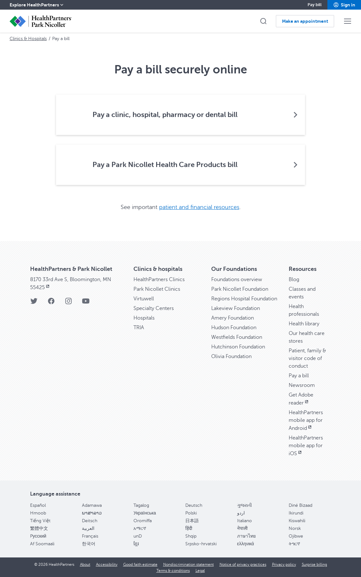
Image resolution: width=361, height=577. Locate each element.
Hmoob (38, 512)
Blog (294, 279)
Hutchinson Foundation (238, 346)
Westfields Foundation (236, 337)
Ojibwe (296, 535)
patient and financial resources (199, 207)
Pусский (38, 535)
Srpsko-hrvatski (201, 543)
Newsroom (302, 385)
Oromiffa (142, 520)
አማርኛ (139, 528)
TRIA (138, 327)
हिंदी (188, 528)
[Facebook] (51, 302)
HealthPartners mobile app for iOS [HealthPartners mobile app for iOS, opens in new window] (306, 445)
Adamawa (92, 505)
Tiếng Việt (40, 520)
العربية (88, 528)
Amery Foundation (232, 318)
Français (90, 535)
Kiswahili (297, 520)
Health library (304, 323)
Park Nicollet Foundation (239, 289)
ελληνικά (245, 543)
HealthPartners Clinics (159, 279)
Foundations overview (236, 279)
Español (38, 505)
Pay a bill (299, 375)
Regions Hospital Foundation (244, 298)
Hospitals (144, 318)
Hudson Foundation (233, 327)
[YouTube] (86, 302)
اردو (241, 512)
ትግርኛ (294, 543)
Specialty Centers (153, 308)
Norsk (295, 528)
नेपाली (242, 528)
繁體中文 (39, 528)
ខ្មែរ (136, 543)
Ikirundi (296, 512)
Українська (144, 512)
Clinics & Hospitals (28, 38)
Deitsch (89, 520)
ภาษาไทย (246, 535)
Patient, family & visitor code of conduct (307, 358)
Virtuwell (143, 298)
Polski (191, 512)
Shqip (191, 535)
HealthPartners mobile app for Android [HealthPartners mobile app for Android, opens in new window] (306, 420)
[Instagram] (68, 302)
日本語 (192, 520)
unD (137, 535)
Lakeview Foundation (235, 308)
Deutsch (193, 505)
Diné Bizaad (300, 505)
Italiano (244, 520)
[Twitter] (34, 302)
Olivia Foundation (231, 356)
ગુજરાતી (244, 505)
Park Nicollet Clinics (156, 289)
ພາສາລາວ (92, 512)
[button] (344, 5)
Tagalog (141, 505)
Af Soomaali (42, 543)
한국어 (88, 543)
